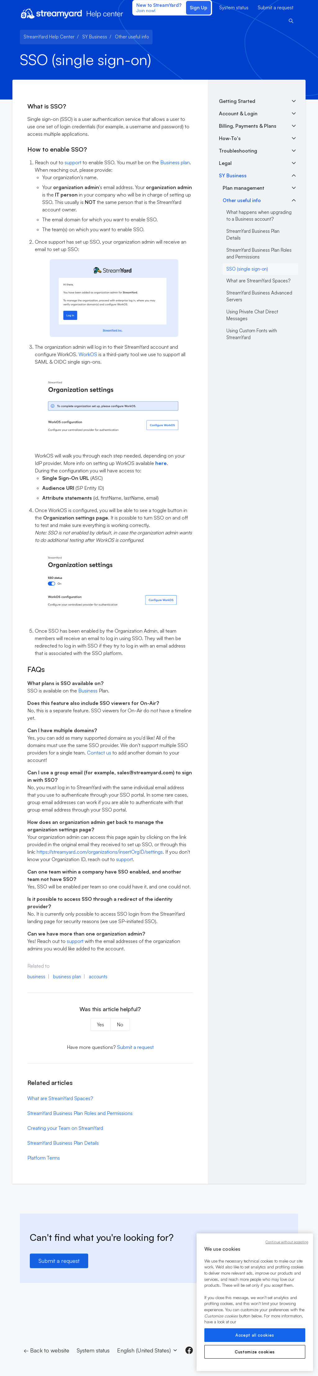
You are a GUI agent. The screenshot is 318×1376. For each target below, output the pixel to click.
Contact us (99, 753)
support (73, 162)
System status (233, 8)
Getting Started (237, 101)
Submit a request (275, 8)
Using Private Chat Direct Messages (252, 315)
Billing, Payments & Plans (247, 126)
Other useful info (132, 37)
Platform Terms (43, 1158)
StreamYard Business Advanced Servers (259, 296)
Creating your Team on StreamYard (65, 1128)
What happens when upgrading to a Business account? (259, 215)
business (36, 977)
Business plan (175, 162)
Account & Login (238, 113)
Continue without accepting (287, 1242)
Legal (225, 163)
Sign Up (198, 8)
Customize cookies (255, 1351)
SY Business (94, 37)
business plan (67, 977)
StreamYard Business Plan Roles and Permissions (80, 1113)
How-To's (230, 138)
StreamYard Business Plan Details (63, 1143)
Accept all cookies (254, 1335)
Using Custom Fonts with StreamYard (251, 334)
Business (88, 691)
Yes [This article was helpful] (100, 1024)
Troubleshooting (238, 151)
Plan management (243, 188)
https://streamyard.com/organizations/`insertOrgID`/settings (100, 852)
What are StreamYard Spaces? (60, 1098)
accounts (98, 977)
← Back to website (46, 1350)
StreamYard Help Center (49, 37)
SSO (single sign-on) (247, 269)
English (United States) (147, 1350)
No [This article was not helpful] (120, 1024)
